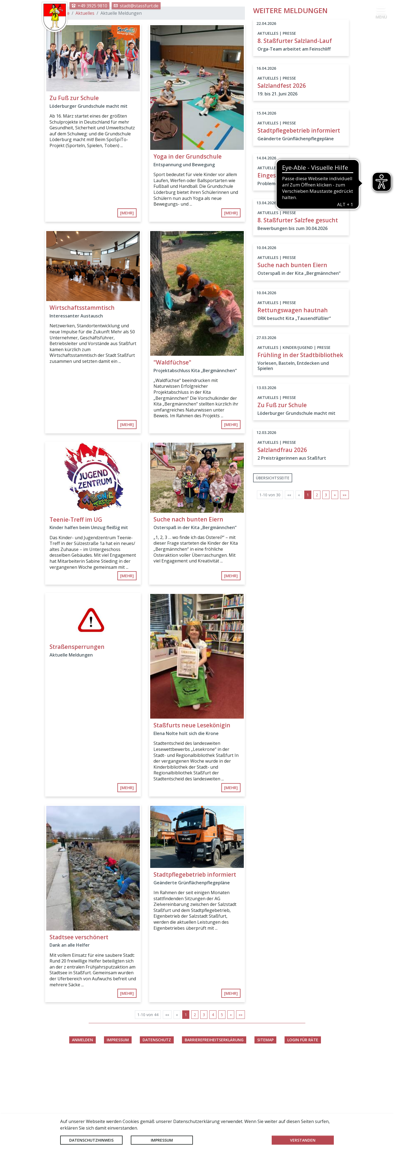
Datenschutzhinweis (91, 1140)
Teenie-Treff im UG (76, 612)
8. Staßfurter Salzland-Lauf (294, 133)
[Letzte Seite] (240, 1107)
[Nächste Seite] (230, 1107)
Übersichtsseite (272, 570)
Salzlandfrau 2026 (282, 542)
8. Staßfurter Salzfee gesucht (297, 312)
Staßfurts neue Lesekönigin (191, 817)
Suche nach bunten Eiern (188, 611)
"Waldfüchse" (172, 454)
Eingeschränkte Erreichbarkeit (299, 268)
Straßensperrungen (77, 739)
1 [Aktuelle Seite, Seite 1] (186, 1107)
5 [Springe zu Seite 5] (222, 1107)
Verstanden (302, 1140)
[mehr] (127, 305)
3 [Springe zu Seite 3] (204, 1107)
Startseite (59, 106)
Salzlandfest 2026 (281, 178)
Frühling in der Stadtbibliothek (300, 447)
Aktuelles (85, 106)
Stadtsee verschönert (79, 1029)
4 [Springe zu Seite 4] (213, 1107)
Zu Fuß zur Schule (74, 190)
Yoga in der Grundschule (187, 249)
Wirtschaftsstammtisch (82, 400)
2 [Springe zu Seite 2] (195, 1107)
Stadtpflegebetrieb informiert (194, 966)
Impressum (162, 1140)
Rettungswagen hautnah (292, 402)
